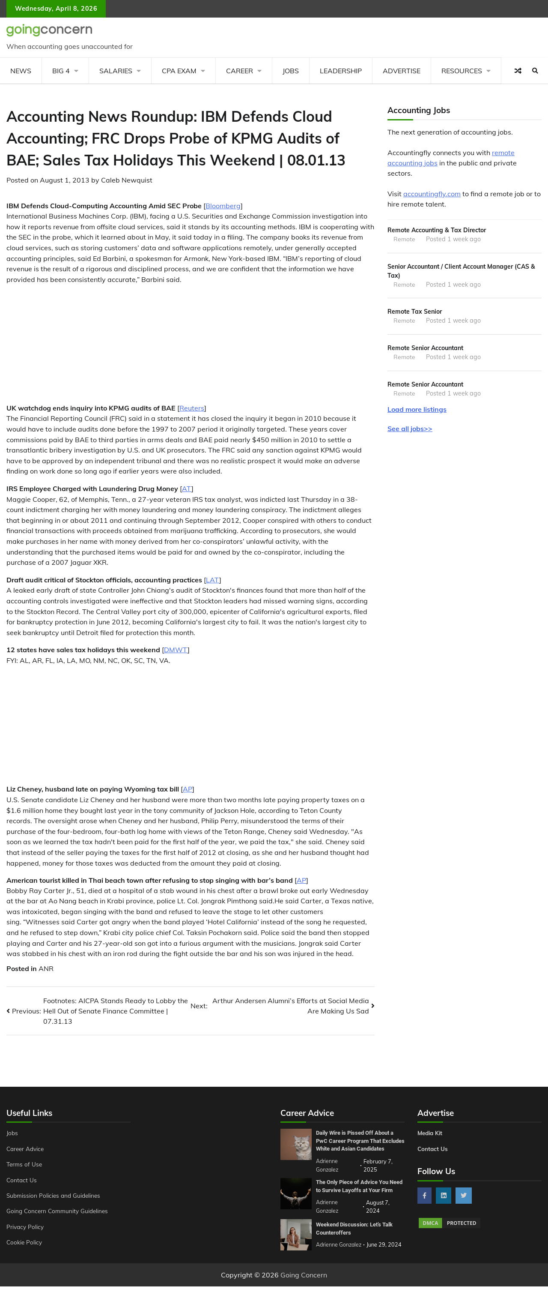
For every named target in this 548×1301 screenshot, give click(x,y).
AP (187, 789)
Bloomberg (223, 205)
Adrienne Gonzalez (339, 1259)
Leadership (341, 70)
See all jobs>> (409, 432)
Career (239, 70)
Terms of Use (25, 1164)
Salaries (115, 70)
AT (186, 488)
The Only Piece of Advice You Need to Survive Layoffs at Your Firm (359, 1197)
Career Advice (26, 1149)
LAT (212, 580)
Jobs (291, 70)
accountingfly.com (432, 193)
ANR (46, 968)
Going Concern (303, 1289)
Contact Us (22, 1180)
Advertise (401, 70)
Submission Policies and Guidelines (55, 1195)
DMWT (176, 649)
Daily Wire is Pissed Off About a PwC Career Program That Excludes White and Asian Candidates (358, 1144)
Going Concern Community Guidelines (59, 1211)
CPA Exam (179, 70)
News (20, 70)
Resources (461, 70)
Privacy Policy (25, 1227)
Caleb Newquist (126, 180)
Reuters (191, 408)
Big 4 (61, 70)
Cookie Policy (24, 1242)
